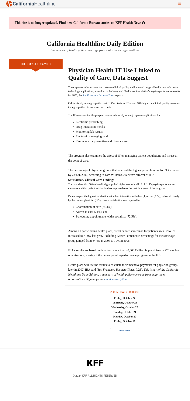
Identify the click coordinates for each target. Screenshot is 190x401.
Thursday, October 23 (124, 302)
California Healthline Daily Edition (95, 43)
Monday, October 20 (124, 316)
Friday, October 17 (124, 321)
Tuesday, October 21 (124, 312)
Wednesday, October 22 (124, 307)
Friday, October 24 (124, 298)
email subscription (115, 279)
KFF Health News (128, 23)
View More (124, 330)
